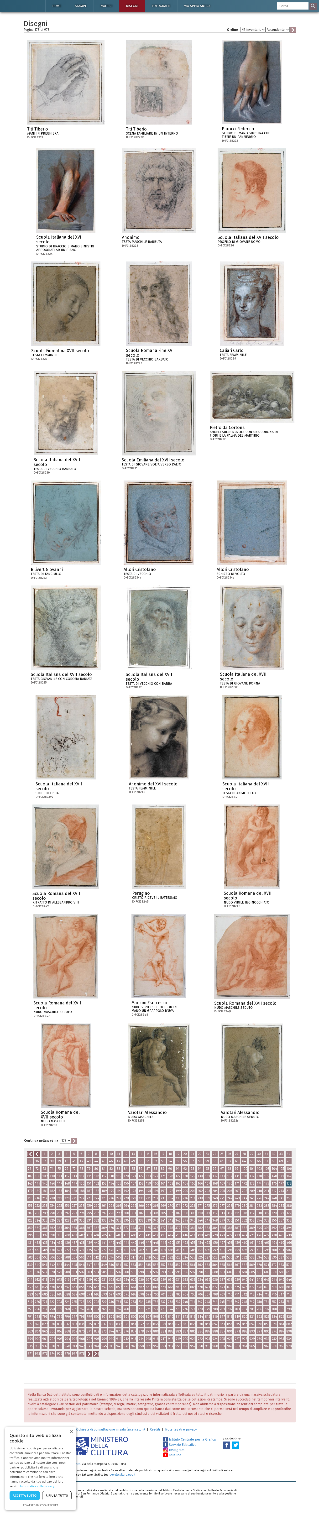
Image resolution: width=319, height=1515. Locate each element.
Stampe (81, 6)
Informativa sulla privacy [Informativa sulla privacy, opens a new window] (37, 1486)
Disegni (132, 6)
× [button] (71, 1432)
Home (56, 6)
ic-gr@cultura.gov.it (122, 1474)
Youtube (172, 1455)
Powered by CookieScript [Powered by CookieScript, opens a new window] (40, 1505)
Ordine (232, 30)
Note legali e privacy (181, 1429)
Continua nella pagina (41, 1141)
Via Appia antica (197, 6)
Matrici (106, 6)
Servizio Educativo (179, 1445)
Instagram (173, 1450)
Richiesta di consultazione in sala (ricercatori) (110, 1429)
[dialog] (40, 1468)
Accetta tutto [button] (25, 1496)
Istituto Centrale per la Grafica (189, 1439)
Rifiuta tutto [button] (57, 1496)
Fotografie (161, 6)
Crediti (155, 1429)
